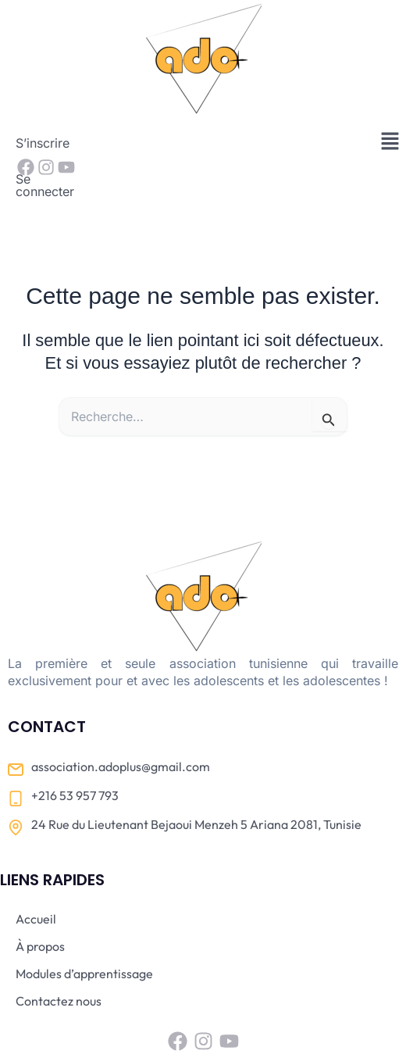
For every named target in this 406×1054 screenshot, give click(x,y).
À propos (40, 898)
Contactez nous (59, 952)
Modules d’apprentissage (84, 925)
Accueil (36, 870)
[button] (390, 142)
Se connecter (123, 143)
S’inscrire (42, 143)
